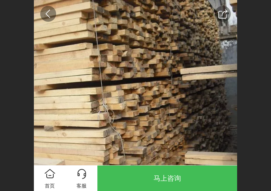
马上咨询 (167, 178)
